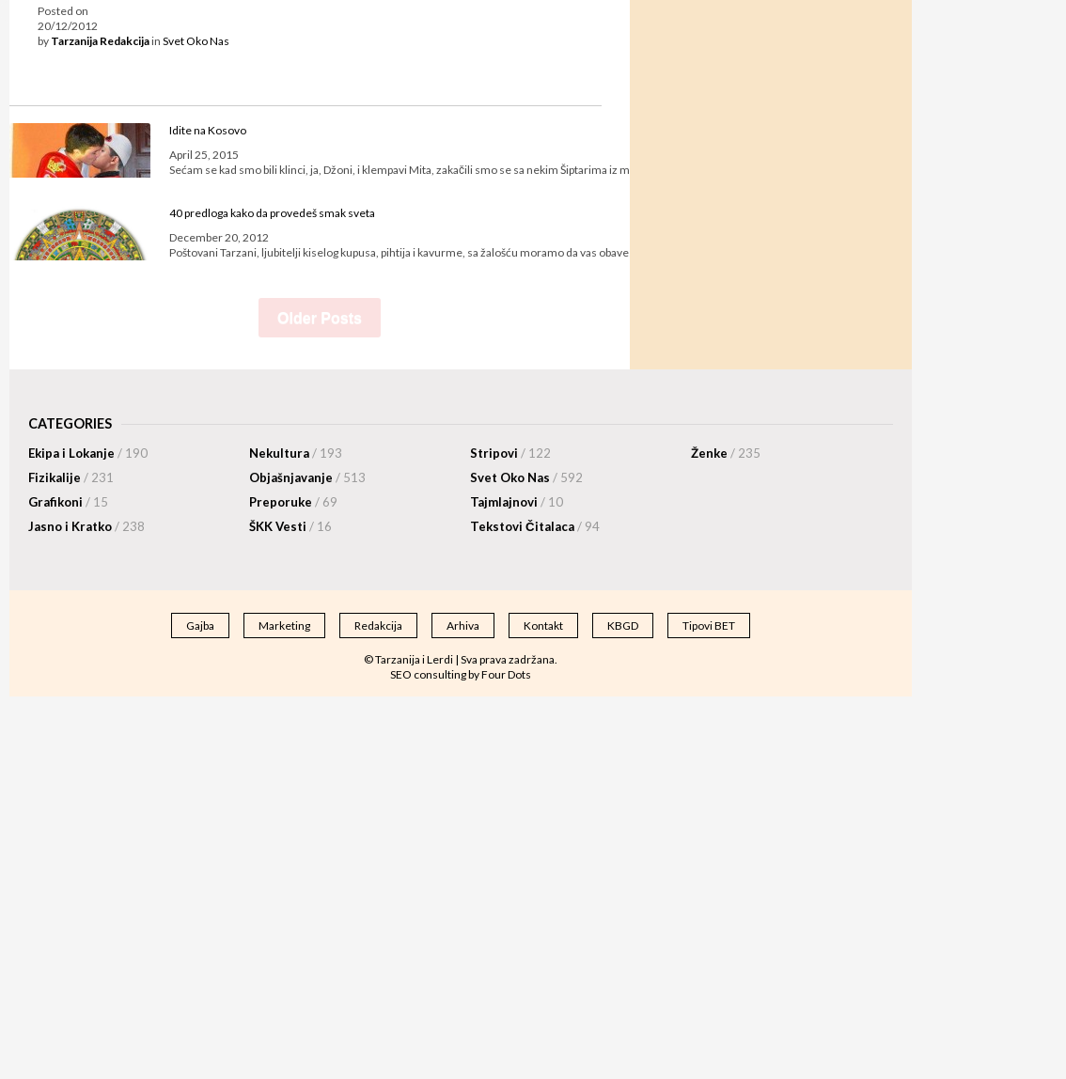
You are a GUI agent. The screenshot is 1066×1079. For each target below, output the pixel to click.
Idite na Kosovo (207, 130)
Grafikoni (68, 501)
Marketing (284, 625)
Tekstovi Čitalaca (535, 526)
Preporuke (293, 501)
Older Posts (319, 318)
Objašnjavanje (307, 477)
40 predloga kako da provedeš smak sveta (272, 213)
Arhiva (463, 625)
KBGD (622, 625)
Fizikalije (71, 477)
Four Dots (506, 674)
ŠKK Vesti (290, 526)
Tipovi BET (708, 625)
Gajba (200, 625)
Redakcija (378, 625)
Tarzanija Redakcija (100, 41)
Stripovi (510, 453)
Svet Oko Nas (196, 41)
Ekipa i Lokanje (88, 453)
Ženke (725, 453)
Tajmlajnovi (516, 501)
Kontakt (543, 625)
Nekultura (295, 453)
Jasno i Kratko (86, 526)
